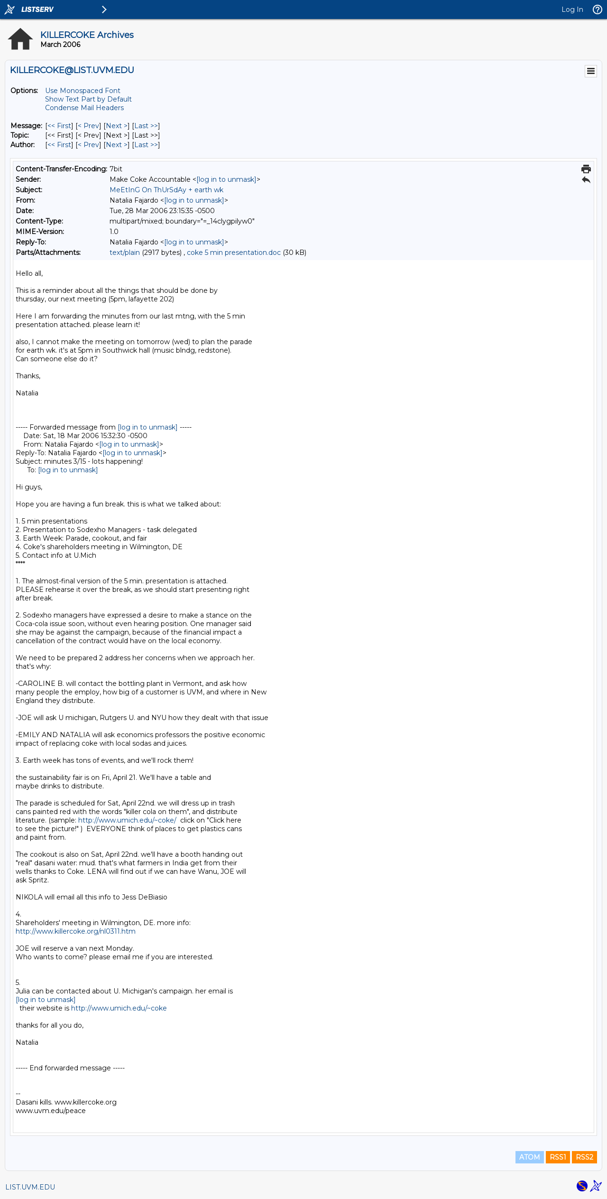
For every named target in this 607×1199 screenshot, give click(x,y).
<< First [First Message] (59, 126)
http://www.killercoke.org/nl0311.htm (76, 931)
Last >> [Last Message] (146, 126)
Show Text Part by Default (88, 99)
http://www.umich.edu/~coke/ (127, 820)
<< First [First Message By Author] (59, 145)
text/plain (125, 252)
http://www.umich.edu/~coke (119, 1008)
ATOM (529, 1157)
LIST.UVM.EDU (30, 1187)
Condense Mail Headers (84, 107)
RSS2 (584, 1157)
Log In (572, 9)
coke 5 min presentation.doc (234, 252)
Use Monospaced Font (82, 90)
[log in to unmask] (226, 179)
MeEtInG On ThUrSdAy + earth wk (166, 190)
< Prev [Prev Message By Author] (88, 145)
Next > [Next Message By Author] (117, 145)
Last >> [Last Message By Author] (146, 145)
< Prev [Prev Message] (88, 126)
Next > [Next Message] (117, 126)
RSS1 (558, 1157)
